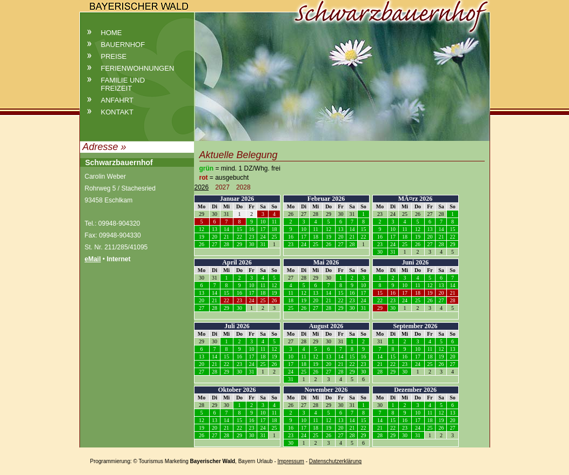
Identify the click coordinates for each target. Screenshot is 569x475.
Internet (118, 259)
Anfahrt (117, 100)
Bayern (247, 461)
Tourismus (151, 461)
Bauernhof (123, 44)
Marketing (177, 461)
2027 (222, 187)
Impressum (291, 461)
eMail (93, 259)
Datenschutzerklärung (335, 461)
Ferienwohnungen (138, 68)
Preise (114, 56)
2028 (243, 187)
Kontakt (117, 112)
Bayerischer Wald (213, 461)
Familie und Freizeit (123, 84)
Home (111, 33)
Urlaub (264, 461)
